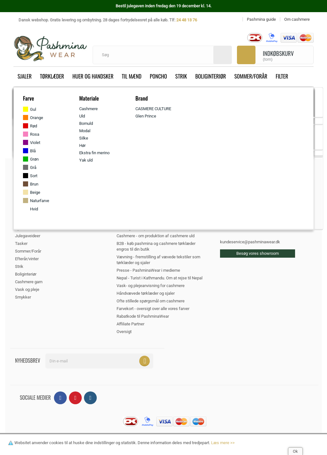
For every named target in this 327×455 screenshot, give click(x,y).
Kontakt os (126, 189)
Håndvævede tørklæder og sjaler (146, 293)
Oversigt (124, 331)
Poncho (158, 76)
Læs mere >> (223, 442)
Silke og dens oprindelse (139, 228)
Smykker (23, 297)
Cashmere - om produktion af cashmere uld (155, 235)
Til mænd (131, 76)
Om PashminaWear (134, 205)
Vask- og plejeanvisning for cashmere (151, 285)
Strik (181, 76)
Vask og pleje (27, 289)
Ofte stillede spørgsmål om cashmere (151, 301)
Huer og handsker (93, 76)
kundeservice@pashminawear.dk (250, 241)
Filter (282, 76)
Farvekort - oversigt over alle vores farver (153, 308)
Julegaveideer (27, 235)
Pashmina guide (131, 212)
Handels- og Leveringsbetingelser (147, 197)
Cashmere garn (28, 281)
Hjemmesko (26, 228)
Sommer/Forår (250, 76)
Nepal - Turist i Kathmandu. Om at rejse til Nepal (159, 278)
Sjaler (25, 76)
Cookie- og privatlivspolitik (145, 220)
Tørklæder (52, 76)
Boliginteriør (210, 76)
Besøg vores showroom (257, 253)
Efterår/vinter (27, 258)
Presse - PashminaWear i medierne (148, 270)
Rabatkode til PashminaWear (143, 316)
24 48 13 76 (186, 20)
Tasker (21, 243)
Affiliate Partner (130, 324)
